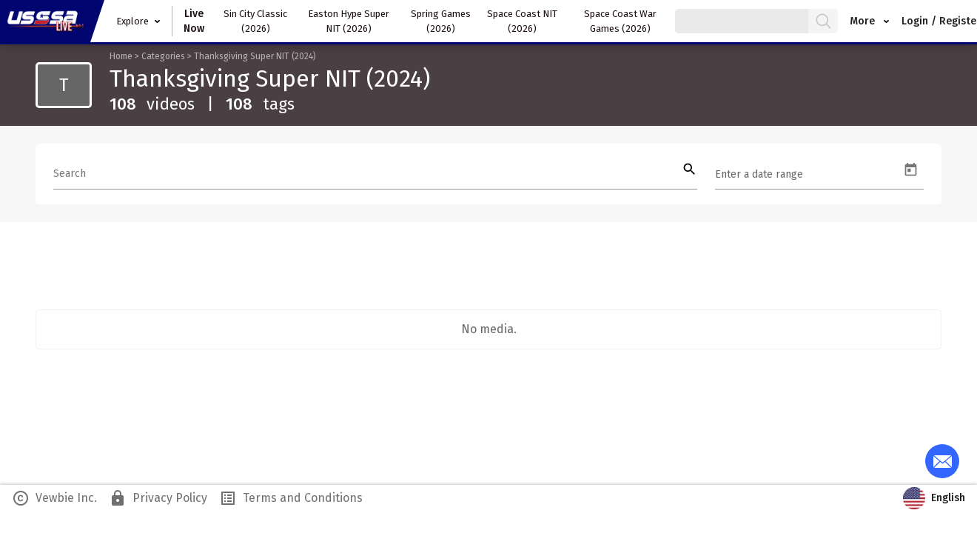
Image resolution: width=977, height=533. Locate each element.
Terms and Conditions (291, 498)
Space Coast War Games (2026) (620, 21)
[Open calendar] (911, 170)
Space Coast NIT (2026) (522, 21)
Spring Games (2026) (441, 21)
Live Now (194, 21)
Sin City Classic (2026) (255, 21)
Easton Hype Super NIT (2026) (348, 21)
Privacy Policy (158, 498)
